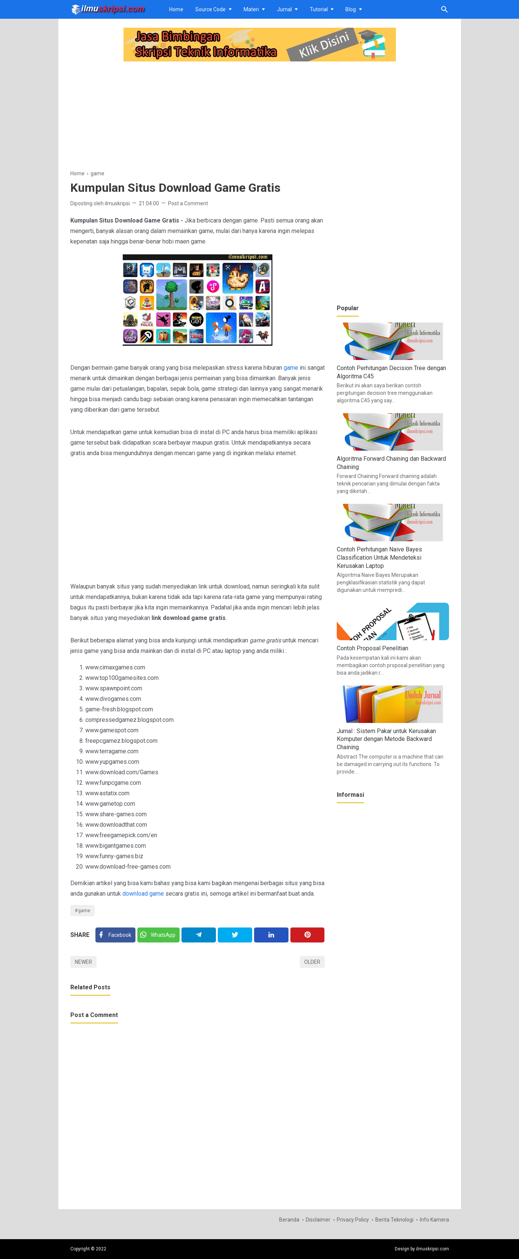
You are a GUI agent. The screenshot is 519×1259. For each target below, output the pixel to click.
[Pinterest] (307, 934)
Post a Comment (188, 203)
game (291, 367)
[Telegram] (198, 934)
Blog (350, 9)
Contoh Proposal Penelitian (372, 648)
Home (176, 9)
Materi (251, 9)
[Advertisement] (197, 116)
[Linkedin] (271, 934)
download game (143, 893)
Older (312, 962)
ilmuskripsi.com (432, 1249)
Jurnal (284, 9)
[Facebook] (115, 934)
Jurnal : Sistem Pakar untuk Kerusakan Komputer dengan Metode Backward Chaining (386, 739)
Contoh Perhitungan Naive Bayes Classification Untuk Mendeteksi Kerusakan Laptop (379, 557)
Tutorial (319, 9)
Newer (83, 962)
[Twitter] (158, 934)
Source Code (210, 9)
